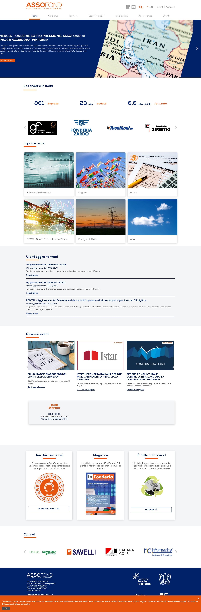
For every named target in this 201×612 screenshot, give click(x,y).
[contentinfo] (42, 552)
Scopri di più (16, 60)
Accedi (160, 7)
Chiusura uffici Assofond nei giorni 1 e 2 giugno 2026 (47, 375)
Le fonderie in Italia (38, 86)
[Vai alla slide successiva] (197, 49)
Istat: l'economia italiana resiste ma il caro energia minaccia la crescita (99, 377)
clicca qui (182, 601)
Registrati (170, 7)
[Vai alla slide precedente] (4, 49)
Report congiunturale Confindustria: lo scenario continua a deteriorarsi (145, 377)
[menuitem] (34, 16)
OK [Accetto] (6, 608)
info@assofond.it (34, 590)
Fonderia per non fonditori (54, 416)
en (151, 7)
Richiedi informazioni (48, 509)
